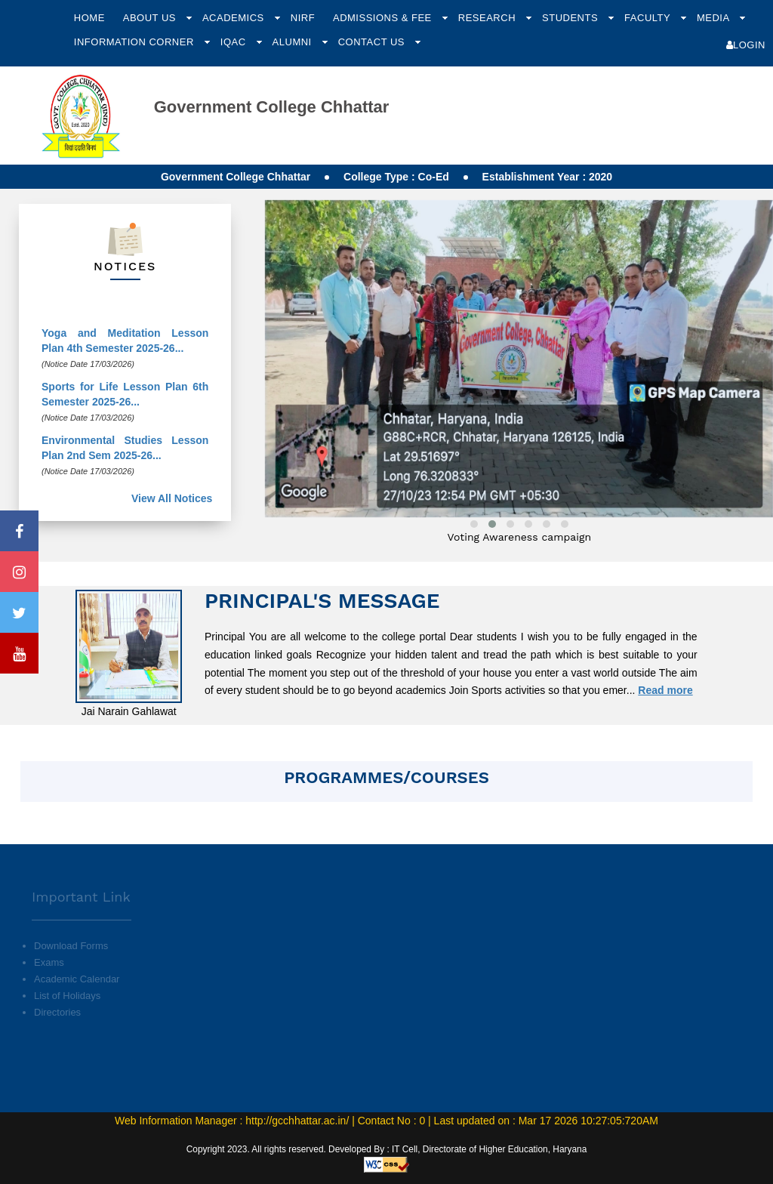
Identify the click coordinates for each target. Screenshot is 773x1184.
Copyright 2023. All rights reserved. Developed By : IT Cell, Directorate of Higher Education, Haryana (386, 1149)
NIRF (303, 17)
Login (745, 45)
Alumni (294, 42)
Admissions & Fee (384, 17)
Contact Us (373, 42)
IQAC (234, 42)
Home (89, 17)
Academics (234, 17)
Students (571, 17)
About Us (151, 17)
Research (488, 17)
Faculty (648, 17)
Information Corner (135, 42)
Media (714, 17)
